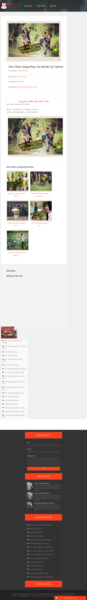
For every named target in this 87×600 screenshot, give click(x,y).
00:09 (21, 81)
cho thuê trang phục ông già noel (13, 416)
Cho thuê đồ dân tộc (11, 397)
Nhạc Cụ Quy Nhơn (34, 596)
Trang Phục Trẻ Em (11, 404)
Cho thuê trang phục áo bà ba (15, 369)
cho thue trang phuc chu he (14, 408)
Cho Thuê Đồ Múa (10, 356)
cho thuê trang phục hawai (14, 411)
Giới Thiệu (41, 6)
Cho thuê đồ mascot (11, 400)
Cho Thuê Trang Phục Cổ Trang (12, 342)
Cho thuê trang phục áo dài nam (13, 377)
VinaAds (43, 596)
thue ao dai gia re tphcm (42, 483)
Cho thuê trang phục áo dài (14, 372)
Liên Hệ (53, 6)
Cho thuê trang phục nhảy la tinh (13, 383)
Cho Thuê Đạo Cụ (10, 352)
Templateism (15, 596)
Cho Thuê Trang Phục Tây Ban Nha (14, 347)
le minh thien (22, 77)
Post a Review (23, 71)
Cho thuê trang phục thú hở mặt (13, 388)
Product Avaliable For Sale (27, 87)
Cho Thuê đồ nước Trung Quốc (12, 360)
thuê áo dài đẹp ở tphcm (42, 493)
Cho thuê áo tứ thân (11, 365)
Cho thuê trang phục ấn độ (14, 393)
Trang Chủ (28, 6)
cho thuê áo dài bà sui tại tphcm (44, 503)
